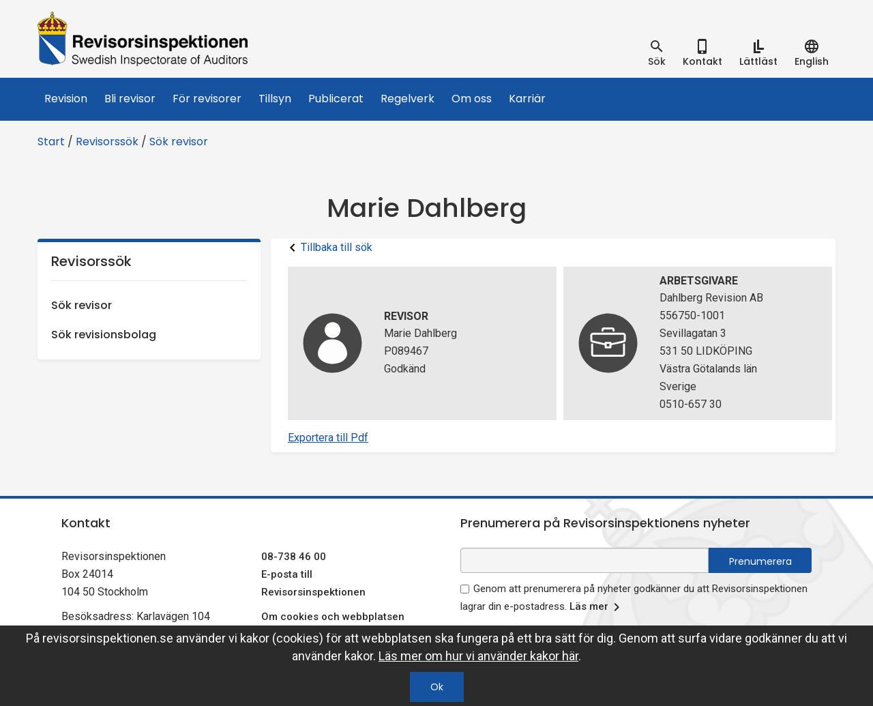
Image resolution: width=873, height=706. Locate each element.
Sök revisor (178, 141)
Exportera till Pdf (328, 437)
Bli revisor (130, 98)
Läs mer (597, 607)
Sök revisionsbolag (103, 334)
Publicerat (336, 98)
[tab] (656, 53)
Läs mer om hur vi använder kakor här (478, 656)
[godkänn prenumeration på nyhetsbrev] (464, 589)
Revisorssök (107, 141)
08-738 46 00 (293, 556)
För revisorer (207, 98)
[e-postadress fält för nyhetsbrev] (584, 560)
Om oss (472, 98)
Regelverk (407, 98)
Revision (65, 98)
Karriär (527, 98)
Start (51, 141)
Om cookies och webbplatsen (332, 617)
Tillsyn (274, 98)
